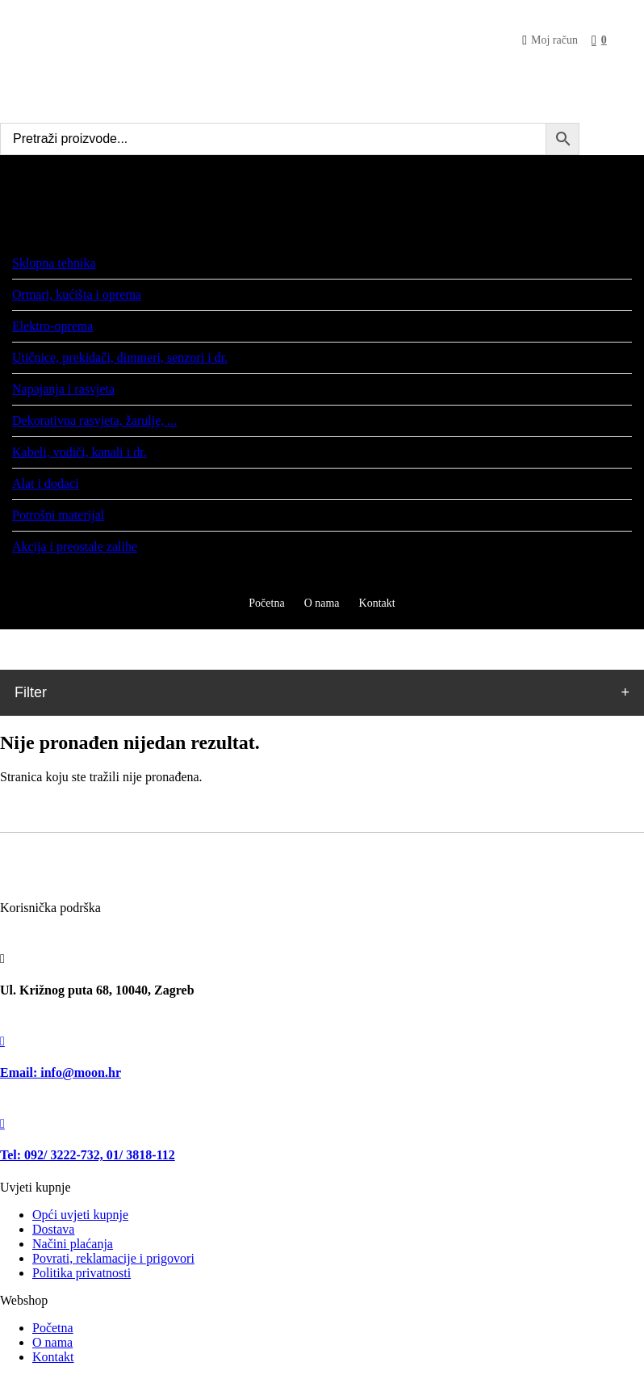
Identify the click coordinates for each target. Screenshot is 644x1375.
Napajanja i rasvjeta (63, 389)
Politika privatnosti (81, 1273)
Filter (31, 692)
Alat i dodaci (45, 483)
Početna (52, 1328)
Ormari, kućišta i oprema (76, 294)
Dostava (53, 1229)
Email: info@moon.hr (60, 1072)
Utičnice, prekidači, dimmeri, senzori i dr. (120, 357)
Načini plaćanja (72, 1244)
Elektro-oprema (52, 326)
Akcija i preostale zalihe (74, 546)
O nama (52, 1342)
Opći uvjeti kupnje (80, 1215)
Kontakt (53, 1357)
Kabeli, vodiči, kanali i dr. (79, 452)
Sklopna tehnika (54, 263)
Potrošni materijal (58, 515)
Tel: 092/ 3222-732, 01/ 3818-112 (87, 1155)
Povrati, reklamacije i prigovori (113, 1258)
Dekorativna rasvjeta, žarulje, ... (94, 420)
